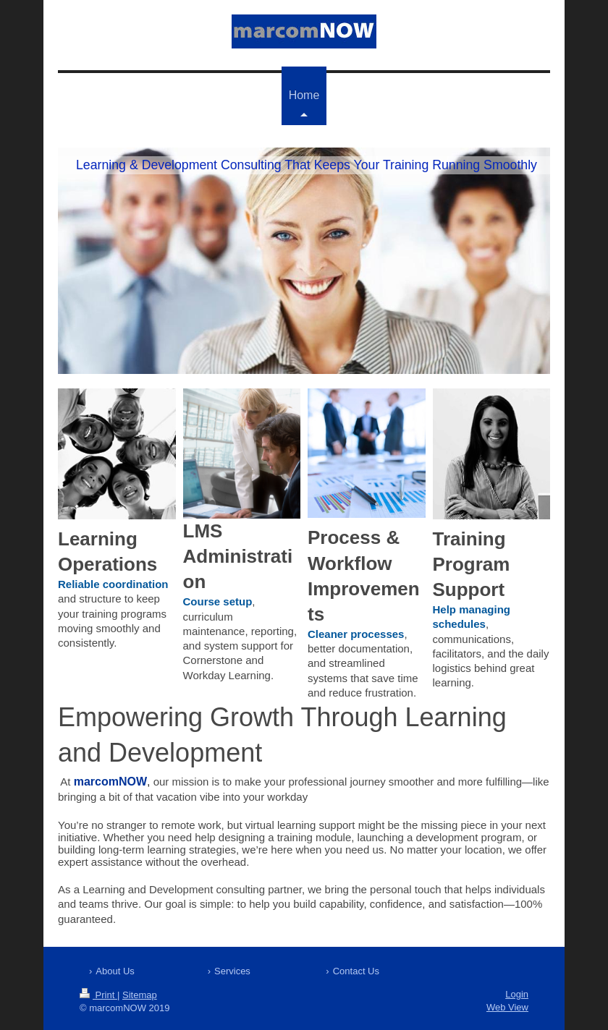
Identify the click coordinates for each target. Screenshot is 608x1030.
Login (516, 994)
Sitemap (139, 994)
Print (98, 994)
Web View (507, 1007)
